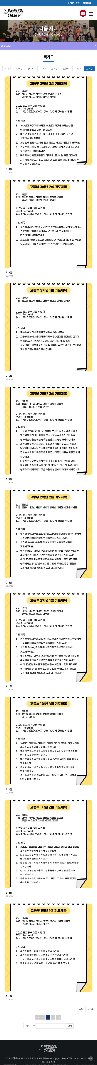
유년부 (43, 68)
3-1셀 (9, 375)
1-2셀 (9, 892)
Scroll (91, 1059)
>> (58, 1017)
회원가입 (87, 3)
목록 (81, 1009)
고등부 (89, 68)
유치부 (31, 68)
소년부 (66, 68)
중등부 (78, 68)
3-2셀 (9, 272)
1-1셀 (9, 996)
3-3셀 (9, 169)
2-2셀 (9, 582)
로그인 (78, 3)
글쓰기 (90, 1009)
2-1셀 (9, 685)
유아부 (19, 68)
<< (37, 1017)
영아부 (8, 68)
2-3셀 (9, 479)
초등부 (54, 68)
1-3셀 (9, 789)
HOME (71, 3)
